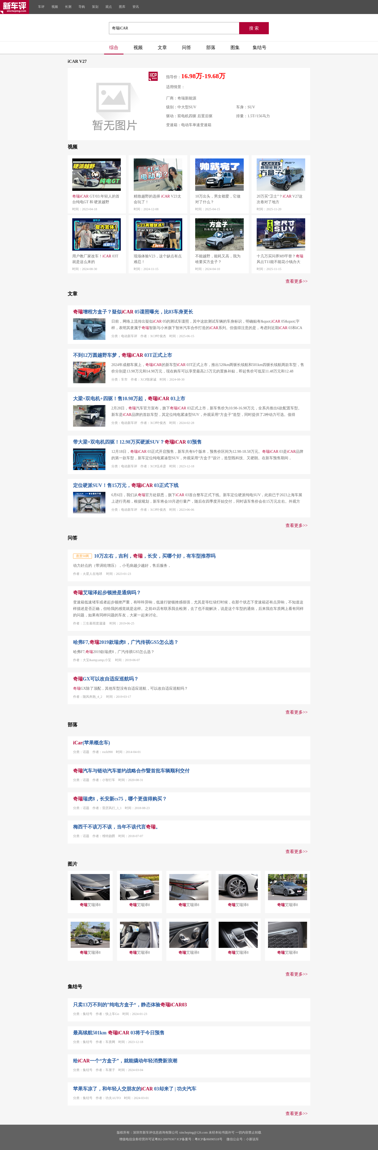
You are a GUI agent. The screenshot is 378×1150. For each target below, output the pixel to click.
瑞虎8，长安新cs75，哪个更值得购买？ (120, 799)
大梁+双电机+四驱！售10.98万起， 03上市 (129, 398)
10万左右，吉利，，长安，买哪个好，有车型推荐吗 (154, 556)
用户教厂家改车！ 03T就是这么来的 (95, 259)
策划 (95, 7)
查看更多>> (297, 281)
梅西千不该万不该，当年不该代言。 (116, 827)
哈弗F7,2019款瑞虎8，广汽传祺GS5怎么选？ (125, 642)
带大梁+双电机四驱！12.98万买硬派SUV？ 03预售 (137, 442)
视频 (54, 7)
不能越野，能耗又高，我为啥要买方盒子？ (217, 259)
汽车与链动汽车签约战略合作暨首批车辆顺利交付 (131, 770)
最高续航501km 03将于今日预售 (118, 1032)
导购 (81, 7)
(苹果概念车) (91, 742)
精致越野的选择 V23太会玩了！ (157, 199)
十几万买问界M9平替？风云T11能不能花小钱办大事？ (280, 259)
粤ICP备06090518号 (208, 1139)
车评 (41, 7)
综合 (113, 47)
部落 (210, 47)
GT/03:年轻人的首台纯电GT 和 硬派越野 (95, 199)
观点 (108, 7)
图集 (235, 47)
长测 (68, 7)
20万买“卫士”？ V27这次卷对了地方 (280, 199)
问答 (186, 47)
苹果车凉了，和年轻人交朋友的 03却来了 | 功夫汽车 (134, 1089)
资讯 (135, 7)
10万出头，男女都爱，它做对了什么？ (217, 199)
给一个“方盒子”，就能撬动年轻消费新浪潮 (125, 1060)
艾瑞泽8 (90, 905)
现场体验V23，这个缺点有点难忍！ (158, 259)
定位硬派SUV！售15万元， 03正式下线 (125, 485)
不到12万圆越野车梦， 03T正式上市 (122, 355)
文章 (162, 47)
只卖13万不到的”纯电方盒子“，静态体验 (130, 1004)
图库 (122, 7)
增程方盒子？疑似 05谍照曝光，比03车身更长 (133, 312)
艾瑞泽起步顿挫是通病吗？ (107, 592)
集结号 (259, 47)
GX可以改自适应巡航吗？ (106, 679)
